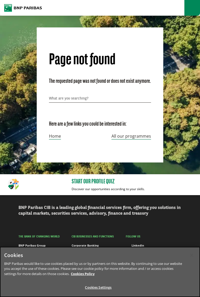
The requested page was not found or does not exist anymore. (100, 81)
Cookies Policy (83, 273)
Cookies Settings (98, 287)
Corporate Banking (85, 245)
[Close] (191, 255)
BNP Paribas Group (32, 245)
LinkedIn (135, 245)
